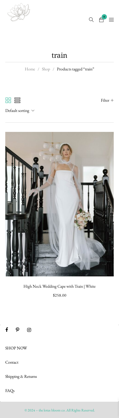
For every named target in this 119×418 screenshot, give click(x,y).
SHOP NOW (16, 348)
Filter (105, 100)
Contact (11, 362)
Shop (46, 69)
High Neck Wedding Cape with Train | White (59, 286)
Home (30, 69)
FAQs (9, 390)
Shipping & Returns (21, 376)
